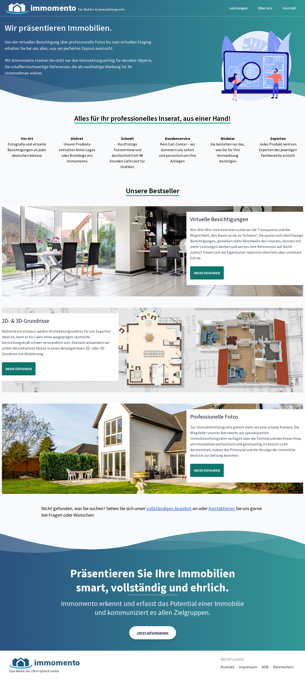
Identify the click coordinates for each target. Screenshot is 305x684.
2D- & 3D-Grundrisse (25, 320)
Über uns (265, 8)
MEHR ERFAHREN (207, 273)
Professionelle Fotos (214, 416)
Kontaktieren (222, 508)
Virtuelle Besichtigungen (219, 219)
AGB (265, 666)
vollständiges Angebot (169, 508)
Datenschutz (283, 666)
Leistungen (238, 8)
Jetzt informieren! (153, 632)
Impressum (248, 666)
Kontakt (290, 8)
